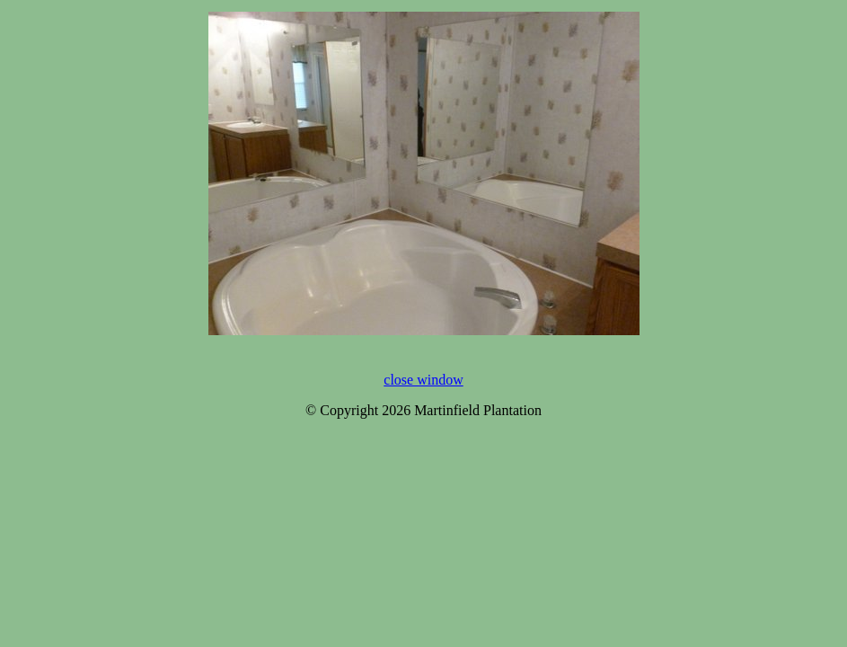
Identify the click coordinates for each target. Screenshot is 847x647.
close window (423, 379)
